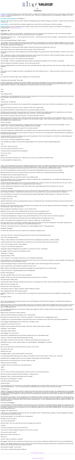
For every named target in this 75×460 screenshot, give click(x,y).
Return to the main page (37, 458)
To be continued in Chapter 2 (37, 452)
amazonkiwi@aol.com (16, 27)
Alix (2, 15)
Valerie (6, 15)
